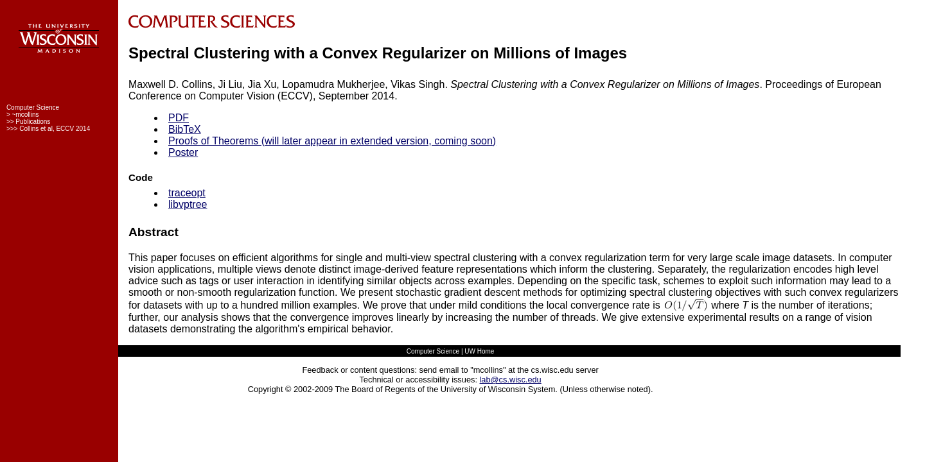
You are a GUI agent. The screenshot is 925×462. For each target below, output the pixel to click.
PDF (178, 117)
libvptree (187, 204)
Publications (32, 121)
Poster (183, 152)
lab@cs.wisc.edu (511, 379)
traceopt (187, 192)
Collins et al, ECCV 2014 (54, 128)
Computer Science (32, 107)
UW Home (479, 351)
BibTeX (184, 129)
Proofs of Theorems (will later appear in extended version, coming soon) (332, 140)
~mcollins (25, 114)
